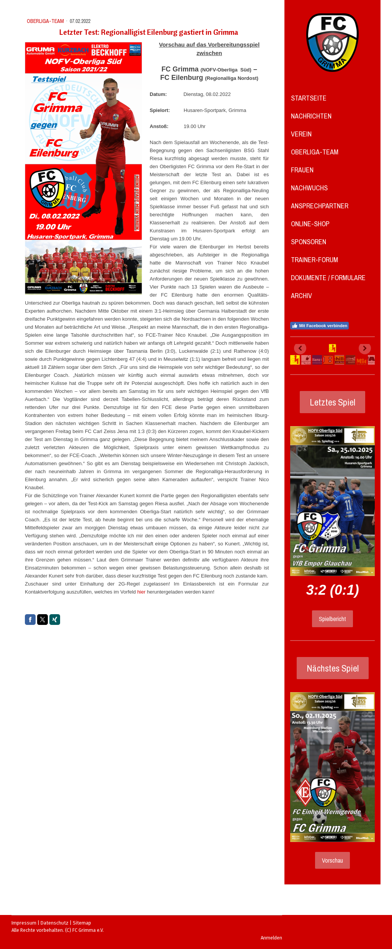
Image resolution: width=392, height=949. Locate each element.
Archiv (301, 295)
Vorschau (332, 860)
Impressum (23, 923)
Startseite (309, 98)
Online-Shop (310, 224)
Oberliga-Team (314, 152)
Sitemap (82, 923)
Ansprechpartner (319, 206)
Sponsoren (308, 242)
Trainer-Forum (314, 259)
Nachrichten (311, 116)
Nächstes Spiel (333, 668)
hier (141, 592)
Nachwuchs (309, 188)
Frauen (302, 170)
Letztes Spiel (332, 402)
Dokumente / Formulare (328, 277)
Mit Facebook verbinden (319, 326)
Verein (301, 134)
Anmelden (271, 938)
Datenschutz (55, 923)
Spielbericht (332, 619)
